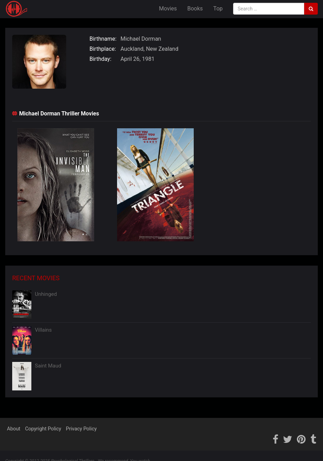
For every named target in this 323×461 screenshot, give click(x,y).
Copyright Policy (43, 429)
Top (218, 8)
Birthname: (103, 38)
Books (195, 8)
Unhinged (46, 294)
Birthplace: (103, 49)
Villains (43, 330)
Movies (168, 8)
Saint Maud (48, 366)
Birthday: (100, 59)
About (13, 429)
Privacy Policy (81, 429)
